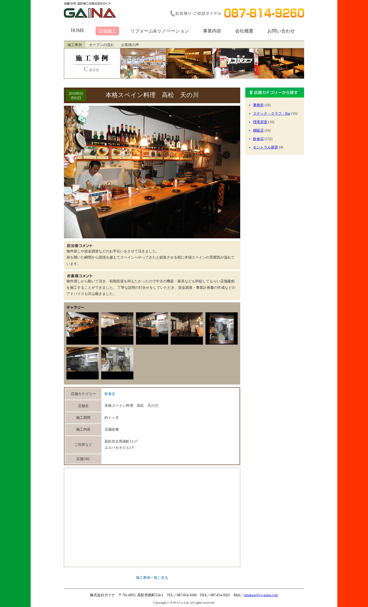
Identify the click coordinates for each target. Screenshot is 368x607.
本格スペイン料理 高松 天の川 (152, 95)
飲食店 (110, 394)
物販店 (258, 130)
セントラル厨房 (265, 147)
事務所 (258, 105)
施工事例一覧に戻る (152, 578)
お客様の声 (130, 45)
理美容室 (260, 122)
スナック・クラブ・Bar (271, 113)
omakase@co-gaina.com (261, 595)
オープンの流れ (101, 45)
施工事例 (74, 45)
